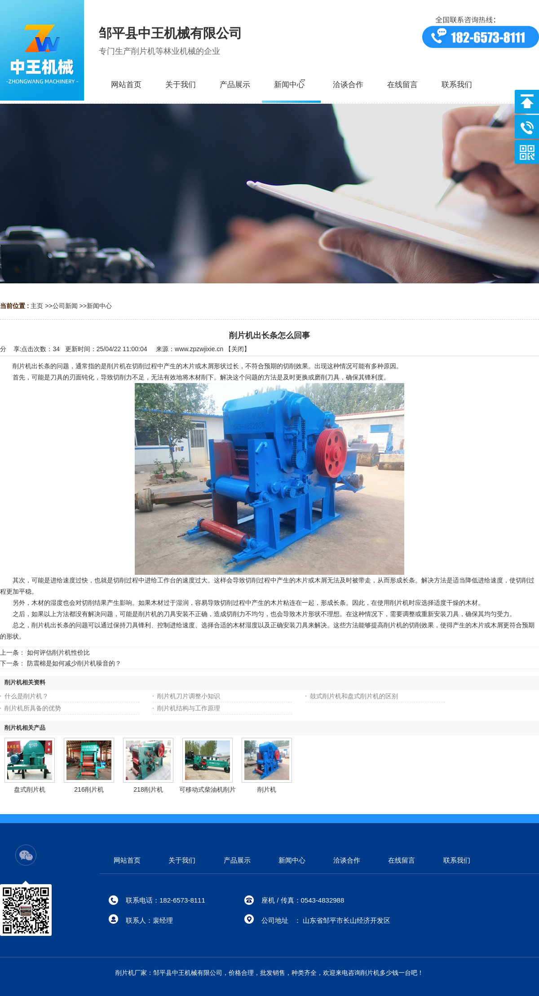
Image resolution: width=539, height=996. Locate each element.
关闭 (237, 349)
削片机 (266, 789)
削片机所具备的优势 (32, 708)
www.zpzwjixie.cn (199, 349)
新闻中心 (99, 305)
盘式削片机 (29, 789)
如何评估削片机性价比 (58, 652)
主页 (37, 305)
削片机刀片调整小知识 (188, 696)
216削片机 (88, 789)
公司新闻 (65, 305)
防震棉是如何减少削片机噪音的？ (74, 663)
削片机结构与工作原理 (188, 708)
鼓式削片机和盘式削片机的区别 (354, 696)
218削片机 (148, 789)
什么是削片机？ (26, 696)
